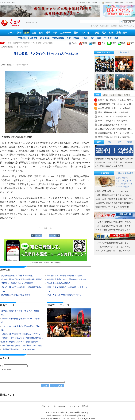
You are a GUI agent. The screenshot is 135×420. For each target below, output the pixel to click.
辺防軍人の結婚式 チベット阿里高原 (17, 283)
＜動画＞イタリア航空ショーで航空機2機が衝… (22, 338)
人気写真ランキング (104, 52)
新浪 (83, 43)
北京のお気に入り (126, 26)
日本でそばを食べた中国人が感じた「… (115, 230)
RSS (130, 43)
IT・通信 (107, 38)
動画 (111, 32)
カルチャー (65, 32)
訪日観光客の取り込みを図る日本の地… (115, 226)
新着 (19, 32)
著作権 (85, 406)
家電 (99, 38)
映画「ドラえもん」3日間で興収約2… (114, 121)
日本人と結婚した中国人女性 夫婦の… (115, 222)
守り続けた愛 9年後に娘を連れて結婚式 (65, 276)
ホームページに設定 (7, 2)
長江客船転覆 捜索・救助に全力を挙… (115, 104)
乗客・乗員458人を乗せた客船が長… (114, 112)
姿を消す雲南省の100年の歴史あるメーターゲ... (67, 279)
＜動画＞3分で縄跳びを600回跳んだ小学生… (20, 334)
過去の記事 (121, 32)
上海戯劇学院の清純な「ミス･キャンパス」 (20, 349)
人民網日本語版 (7, 47)
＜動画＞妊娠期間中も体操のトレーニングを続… (20, 321)
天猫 (118, 181)
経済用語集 (45, 38)
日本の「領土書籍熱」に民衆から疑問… (115, 100)
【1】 (40, 228)
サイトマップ (73, 406)
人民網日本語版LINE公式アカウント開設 (45, 251)
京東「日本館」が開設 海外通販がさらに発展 (21, 346)
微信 (121, 43)
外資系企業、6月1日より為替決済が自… (113, 207)
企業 (69, 38)
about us (61, 406)
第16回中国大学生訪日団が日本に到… (114, 137)
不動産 (85, 38)
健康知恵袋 (105, 26)
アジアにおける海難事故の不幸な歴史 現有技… (20, 328)
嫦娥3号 (125, 178)
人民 (101, 43)
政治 (41, 32)
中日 (55, 32)
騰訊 (92, 43)
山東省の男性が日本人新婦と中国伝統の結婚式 (21, 279)
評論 (97, 32)
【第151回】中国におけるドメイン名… (113, 191)
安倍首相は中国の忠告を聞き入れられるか (114, 159)
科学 (48, 32)
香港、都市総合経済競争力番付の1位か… (114, 195)
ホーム (11, 32)
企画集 (114, 26)
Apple (73, 43)
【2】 (45, 228)
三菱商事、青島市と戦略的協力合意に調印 (114, 203)
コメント (85, 32)
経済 (26, 32)
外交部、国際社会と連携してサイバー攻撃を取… (20, 313)
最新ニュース (7, 305)
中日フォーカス (22, 47)
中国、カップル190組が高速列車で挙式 (64, 295)
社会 (33, 32)
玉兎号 (118, 178)
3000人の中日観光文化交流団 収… (113, 243)
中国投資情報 (58, 38)
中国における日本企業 (27, 38)
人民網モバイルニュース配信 (88, 2)
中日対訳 (94, 26)
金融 (92, 38)
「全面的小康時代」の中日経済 (109, 166)
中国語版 (119, 2)
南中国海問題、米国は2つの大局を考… (115, 108)
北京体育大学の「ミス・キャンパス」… (115, 133)
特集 (76, 32)
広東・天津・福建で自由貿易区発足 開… (114, 199)
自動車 (76, 38)
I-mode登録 (107, 2)
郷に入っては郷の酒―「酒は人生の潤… (115, 251)
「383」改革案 (126, 181)
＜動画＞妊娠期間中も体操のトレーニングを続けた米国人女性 (29, 43)
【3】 (51, 228)
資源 (116, 38)
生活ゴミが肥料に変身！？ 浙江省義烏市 (19, 342)
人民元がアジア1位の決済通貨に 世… (115, 129)
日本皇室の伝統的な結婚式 (58, 283)
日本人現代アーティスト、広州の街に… (115, 247)
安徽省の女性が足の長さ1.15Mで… (113, 125)
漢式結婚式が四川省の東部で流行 (15, 295)
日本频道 (130, 2)
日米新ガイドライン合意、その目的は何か (114, 162)
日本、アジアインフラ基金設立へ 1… (115, 117)
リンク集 (52, 406)
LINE (111, 43)
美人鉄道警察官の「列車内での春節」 (17, 276)
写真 (104, 32)
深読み (98, 142)
